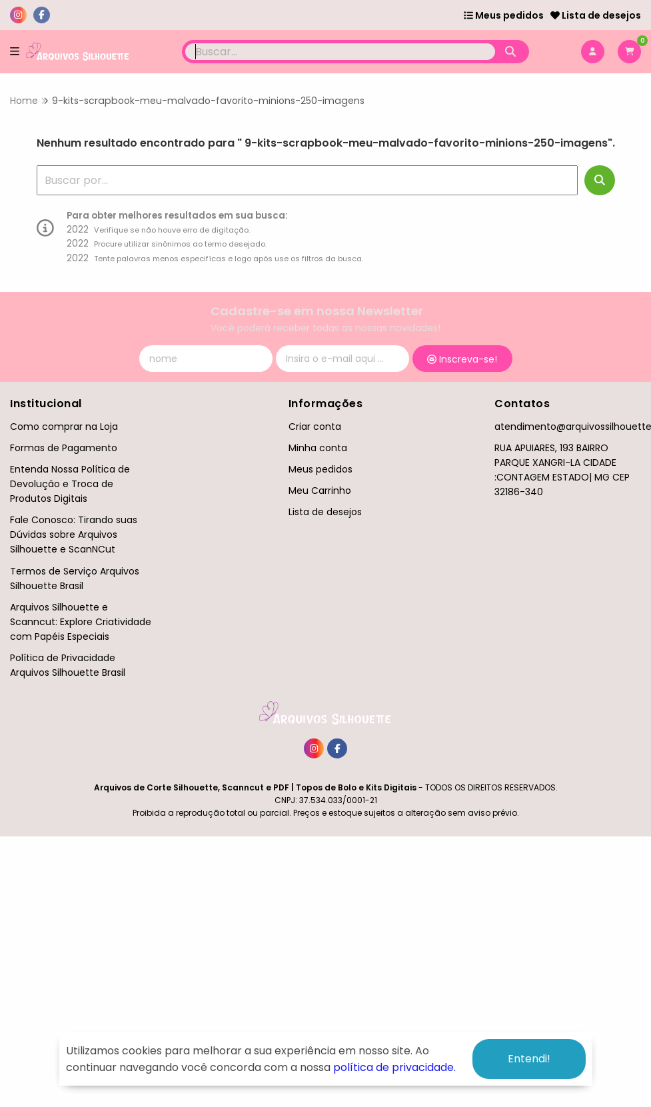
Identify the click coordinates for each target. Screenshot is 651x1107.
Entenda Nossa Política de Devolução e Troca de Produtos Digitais (70, 484)
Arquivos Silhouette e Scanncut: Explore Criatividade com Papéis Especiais (80, 621)
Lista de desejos (595, 15)
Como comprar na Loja (64, 426)
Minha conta (318, 448)
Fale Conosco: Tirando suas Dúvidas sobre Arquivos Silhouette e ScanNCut (73, 534)
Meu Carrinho (320, 490)
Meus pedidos (504, 15)
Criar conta (315, 426)
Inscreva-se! (462, 359)
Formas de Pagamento (63, 448)
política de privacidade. (394, 1067)
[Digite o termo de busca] (340, 51)
